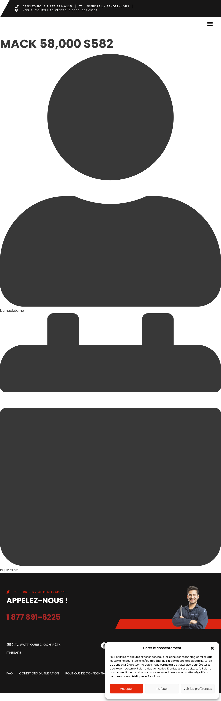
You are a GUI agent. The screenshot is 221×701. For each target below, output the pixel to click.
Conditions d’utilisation (38, 681)
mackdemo (14, 318)
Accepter (126, 688)
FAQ (9, 681)
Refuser (162, 688)
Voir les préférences (197, 688)
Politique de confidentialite (87, 681)
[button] (212, 648)
